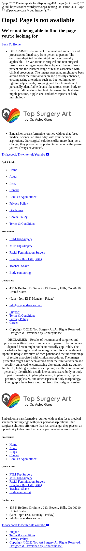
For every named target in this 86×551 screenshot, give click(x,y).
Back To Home (11, 44)
